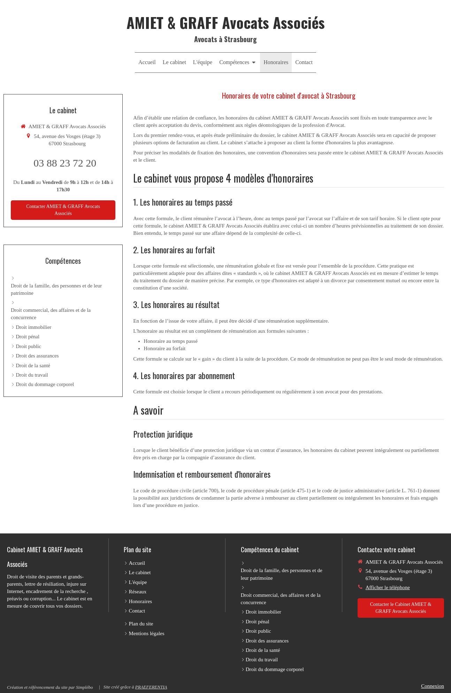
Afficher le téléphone (388, 587)
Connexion (432, 686)
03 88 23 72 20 (64, 163)
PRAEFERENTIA (151, 687)
